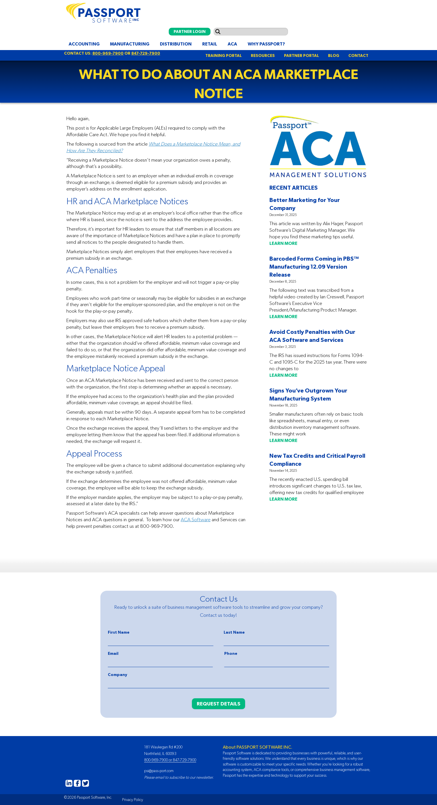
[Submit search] (218, 31)
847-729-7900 (145, 53)
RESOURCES (263, 55)
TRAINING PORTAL (223, 55)
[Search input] (251, 31)
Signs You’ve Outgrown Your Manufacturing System (308, 394)
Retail (209, 43)
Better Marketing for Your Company (304, 204)
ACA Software (195, 519)
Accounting (84, 43)
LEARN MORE (283, 243)
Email (113, 653)
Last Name (234, 632)
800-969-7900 (108, 53)
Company (117, 674)
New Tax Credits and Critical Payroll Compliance (317, 459)
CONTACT (358, 55)
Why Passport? (266, 43)
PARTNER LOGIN (190, 31)
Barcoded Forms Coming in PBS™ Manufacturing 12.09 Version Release (314, 266)
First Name (119, 632)
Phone (230, 653)
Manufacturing (129, 43)
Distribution (176, 43)
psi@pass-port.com (159, 770)
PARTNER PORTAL (301, 55)
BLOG (333, 55)
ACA (232, 43)
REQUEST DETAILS (218, 704)
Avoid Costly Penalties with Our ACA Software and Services (312, 335)
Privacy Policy (132, 799)
